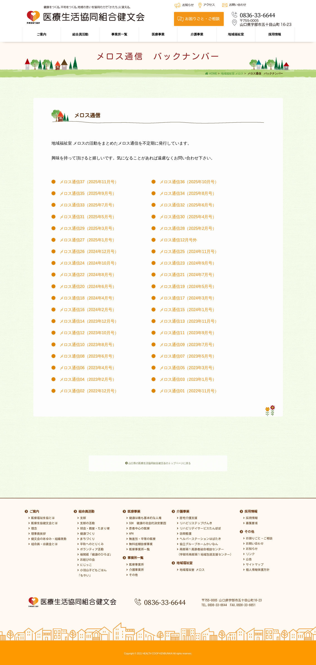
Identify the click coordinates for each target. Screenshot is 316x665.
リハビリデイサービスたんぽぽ (199, 527)
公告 (247, 558)
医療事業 (158, 34)
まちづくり (86, 537)
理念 (32, 527)
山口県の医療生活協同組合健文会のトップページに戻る (158, 463)
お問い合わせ (253, 542)
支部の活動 (86, 522)
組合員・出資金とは (43, 542)
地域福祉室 (236, 34)
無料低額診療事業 (139, 542)
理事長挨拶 (37, 532)
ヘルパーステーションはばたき (199, 537)
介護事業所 (135, 568)
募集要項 (250, 522)
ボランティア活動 (90, 548)
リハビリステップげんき (194, 522)
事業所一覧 (119, 34)
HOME (211, 73)
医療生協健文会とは (43, 522)
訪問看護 (184, 532)
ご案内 (41, 34)
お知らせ (250, 547)
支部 (81, 516)
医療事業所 (135, 563)
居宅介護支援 (187, 516)
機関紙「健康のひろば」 (95, 553)
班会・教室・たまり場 (93, 527)
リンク (249, 552)
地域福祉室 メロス (232, 73)
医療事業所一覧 (138, 548)
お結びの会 (86, 558)
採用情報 (274, 34)
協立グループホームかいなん (197, 542)
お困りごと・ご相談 (257, 537)
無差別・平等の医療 (141, 537)
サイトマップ (253, 563)
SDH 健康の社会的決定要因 (146, 522)
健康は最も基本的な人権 (144, 516)
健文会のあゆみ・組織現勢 (47, 537)
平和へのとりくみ (90, 542)
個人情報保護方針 (256, 568)
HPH (130, 532)
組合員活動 (80, 34)
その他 (132, 573)
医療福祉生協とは (41, 516)
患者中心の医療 (138, 527)
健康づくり (86, 532)
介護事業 (197, 34)
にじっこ (84, 563)
